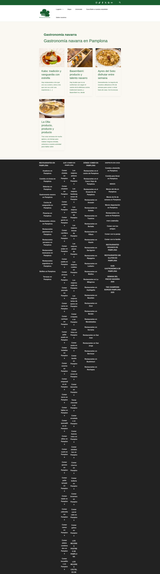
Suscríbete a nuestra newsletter (95, 11)
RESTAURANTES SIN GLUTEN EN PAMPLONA (112, 249)
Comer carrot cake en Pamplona (74, 493)
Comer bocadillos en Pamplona (64, 543)
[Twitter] (106, 3)
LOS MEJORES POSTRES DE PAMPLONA (74, 523)
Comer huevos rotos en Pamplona (74, 418)
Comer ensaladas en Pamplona (74, 403)
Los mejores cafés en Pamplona (74, 274)
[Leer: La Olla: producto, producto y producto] (51, 104)
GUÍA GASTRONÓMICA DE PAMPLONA (112, 259)
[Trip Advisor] (112, 3)
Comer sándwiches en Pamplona (73, 433)
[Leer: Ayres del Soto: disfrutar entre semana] (108, 53)
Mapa (69, 11)
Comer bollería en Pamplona (74, 463)
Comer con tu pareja (112, 226)
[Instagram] (96, 3)
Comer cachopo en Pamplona (64, 312)
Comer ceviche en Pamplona (64, 357)
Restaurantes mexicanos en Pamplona (47, 238)
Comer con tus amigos (112, 220)
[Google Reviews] (109, 3)
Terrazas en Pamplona (47, 262)
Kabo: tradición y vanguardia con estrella (51, 70)
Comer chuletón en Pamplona (64, 186)
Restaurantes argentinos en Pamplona (47, 248)
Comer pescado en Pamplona (64, 284)
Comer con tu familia (112, 231)
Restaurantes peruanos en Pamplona (47, 228)
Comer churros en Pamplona (74, 448)
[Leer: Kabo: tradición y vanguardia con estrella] (51, 53)
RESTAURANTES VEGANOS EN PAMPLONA (112, 238)
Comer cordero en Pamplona (64, 201)
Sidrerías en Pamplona (47, 182)
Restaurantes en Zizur (91, 295)
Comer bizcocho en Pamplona (74, 372)
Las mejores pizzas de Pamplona (74, 242)
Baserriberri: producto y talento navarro (78, 70)
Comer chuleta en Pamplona (64, 171)
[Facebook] (102, 3)
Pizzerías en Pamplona (47, 202)
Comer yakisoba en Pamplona (64, 498)
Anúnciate (77, 11)
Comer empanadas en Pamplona (64, 372)
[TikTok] (99, 3)
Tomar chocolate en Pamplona (74, 387)
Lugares (60, 11)
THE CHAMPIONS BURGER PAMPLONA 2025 (112, 277)
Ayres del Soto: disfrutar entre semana (107, 70)
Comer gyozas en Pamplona (64, 453)
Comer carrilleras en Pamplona (64, 229)
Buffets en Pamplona (47, 256)
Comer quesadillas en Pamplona (64, 413)
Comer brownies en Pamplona (74, 478)
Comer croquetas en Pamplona (74, 307)
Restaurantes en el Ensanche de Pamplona (91, 187)
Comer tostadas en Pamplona (64, 342)
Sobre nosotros (114, 11)
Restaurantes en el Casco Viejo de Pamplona (91, 176)
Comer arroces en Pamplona (64, 269)
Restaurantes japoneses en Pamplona (47, 218)
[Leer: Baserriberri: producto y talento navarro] (80, 53)
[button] (120, 2)
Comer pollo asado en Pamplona (64, 327)
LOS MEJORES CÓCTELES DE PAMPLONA (74, 543)
